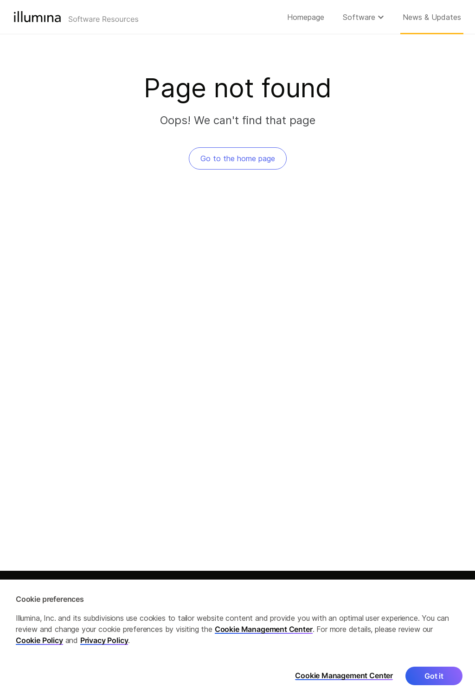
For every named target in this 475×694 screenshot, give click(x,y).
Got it (433, 680)
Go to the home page (237, 158)
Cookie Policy (39, 644)
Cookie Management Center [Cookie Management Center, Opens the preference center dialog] (344, 679)
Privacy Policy (104, 644)
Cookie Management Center (264, 633)
